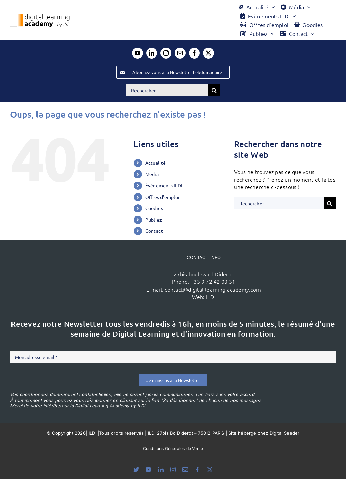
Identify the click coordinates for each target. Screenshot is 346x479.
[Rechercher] (167, 90)
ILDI (211, 296)
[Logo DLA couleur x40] (40, 16)
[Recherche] (214, 90)
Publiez (153, 219)
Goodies (154, 208)
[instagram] (165, 53)
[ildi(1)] (88, 259)
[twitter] (208, 53)
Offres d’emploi (162, 197)
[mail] (180, 53)
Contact (154, 231)
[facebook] (194, 53)
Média (152, 174)
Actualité (155, 163)
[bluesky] (136, 469)
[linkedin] (151, 53)
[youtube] (137, 53)
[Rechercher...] (279, 203)
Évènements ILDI (164, 185)
